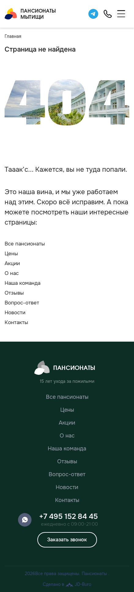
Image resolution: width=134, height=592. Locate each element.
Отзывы (14, 293)
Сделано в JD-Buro (67, 584)
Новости (15, 312)
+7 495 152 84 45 (68, 516)
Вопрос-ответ (22, 303)
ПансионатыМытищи (30, 14)
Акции (12, 263)
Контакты (16, 322)
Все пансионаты (25, 244)
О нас (12, 273)
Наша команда (22, 283)
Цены (11, 253)
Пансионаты (64, 367)
